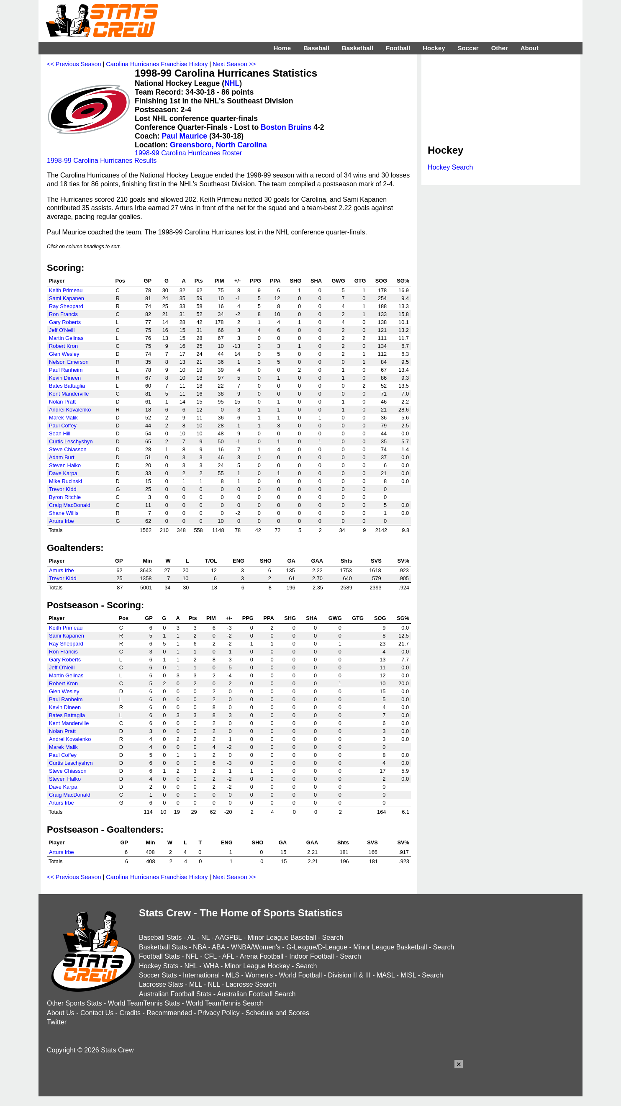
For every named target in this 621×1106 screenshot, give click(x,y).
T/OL (211, 561)
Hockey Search (450, 167)
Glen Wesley (64, 354)
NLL (214, 984)
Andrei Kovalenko (70, 409)
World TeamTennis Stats (144, 1003)
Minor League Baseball (282, 937)
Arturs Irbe (61, 521)
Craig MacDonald (69, 505)
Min (147, 561)
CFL (210, 956)
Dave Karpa (63, 473)
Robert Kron (63, 346)
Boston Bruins (286, 127)
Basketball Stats (163, 947)
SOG (381, 281)
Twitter (57, 1022)
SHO (266, 561)
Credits (130, 1012)
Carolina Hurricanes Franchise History (157, 64)
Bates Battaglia (67, 386)
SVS (376, 561)
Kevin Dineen (65, 378)
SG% (403, 281)
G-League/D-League (316, 947)
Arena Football (261, 956)
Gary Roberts (65, 322)
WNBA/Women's (255, 947)
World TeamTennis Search (225, 1003)
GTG (360, 281)
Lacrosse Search (251, 984)
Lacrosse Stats (161, 984)
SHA (316, 281)
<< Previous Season (74, 64)
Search (333, 937)
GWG (338, 281)
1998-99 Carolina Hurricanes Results (102, 160)
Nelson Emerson (69, 362)
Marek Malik (63, 417)
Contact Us (96, 1012)
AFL (228, 956)
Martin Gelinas (66, 338)
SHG (295, 281)
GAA (317, 561)
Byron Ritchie (65, 497)
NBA (199, 947)
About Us (60, 1012)
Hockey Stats (158, 966)
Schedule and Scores (277, 1012)
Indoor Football (311, 956)
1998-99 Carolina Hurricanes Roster (188, 153)
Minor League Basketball (390, 947)
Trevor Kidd (63, 489)
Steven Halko (65, 465)
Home (282, 47)
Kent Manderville (69, 394)
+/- (237, 281)
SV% (403, 561)
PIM (219, 281)
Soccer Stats (158, 975)
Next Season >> (234, 64)
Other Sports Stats (74, 1003)
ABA (218, 947)
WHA (210, 966)
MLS (232, 975)
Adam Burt (61, 457)
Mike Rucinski (65, 481)
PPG (255, 281)
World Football (300, 975)
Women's (259, 975)
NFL (192, 956)
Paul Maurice (185, 136)
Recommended (169, 1012)
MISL (408, 975)
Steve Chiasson (68, 449)
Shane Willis (63, 513)
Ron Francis (63, 314)
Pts (199, 281)
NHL (231, 83)
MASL (386, 975)
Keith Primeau (65, 290)
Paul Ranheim (65, 370)
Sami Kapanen (66, 298)
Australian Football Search (256, 994)
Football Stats (159, 956)
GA (291, 561)
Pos (120, 281)
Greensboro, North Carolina (218, 145)
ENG (238, 561)
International (201, 975)
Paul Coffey (63, 425)
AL (191, 937)
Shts (346, 561)
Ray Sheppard (66, 306)
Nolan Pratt (62, 402)
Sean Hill (59, 433)
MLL (195, 984)
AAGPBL (228, 937)
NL (205, 937)
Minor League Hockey (257, 966)
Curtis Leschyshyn (71, 441)
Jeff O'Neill (61, 330)
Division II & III (349, 975)
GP (148, 281)
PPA (275, 281)
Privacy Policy (219, 1012)
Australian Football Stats (175, 994)
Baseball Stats (160, 937)
